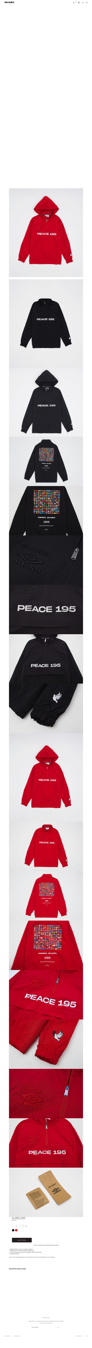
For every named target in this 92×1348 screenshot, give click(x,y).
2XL (26, 1226)
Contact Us (79, 1336)
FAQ (86, 1336)
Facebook (7, 1336)
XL (23, 1226)
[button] (74, 2)
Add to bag (22, 1240)
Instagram (16, 1336)
